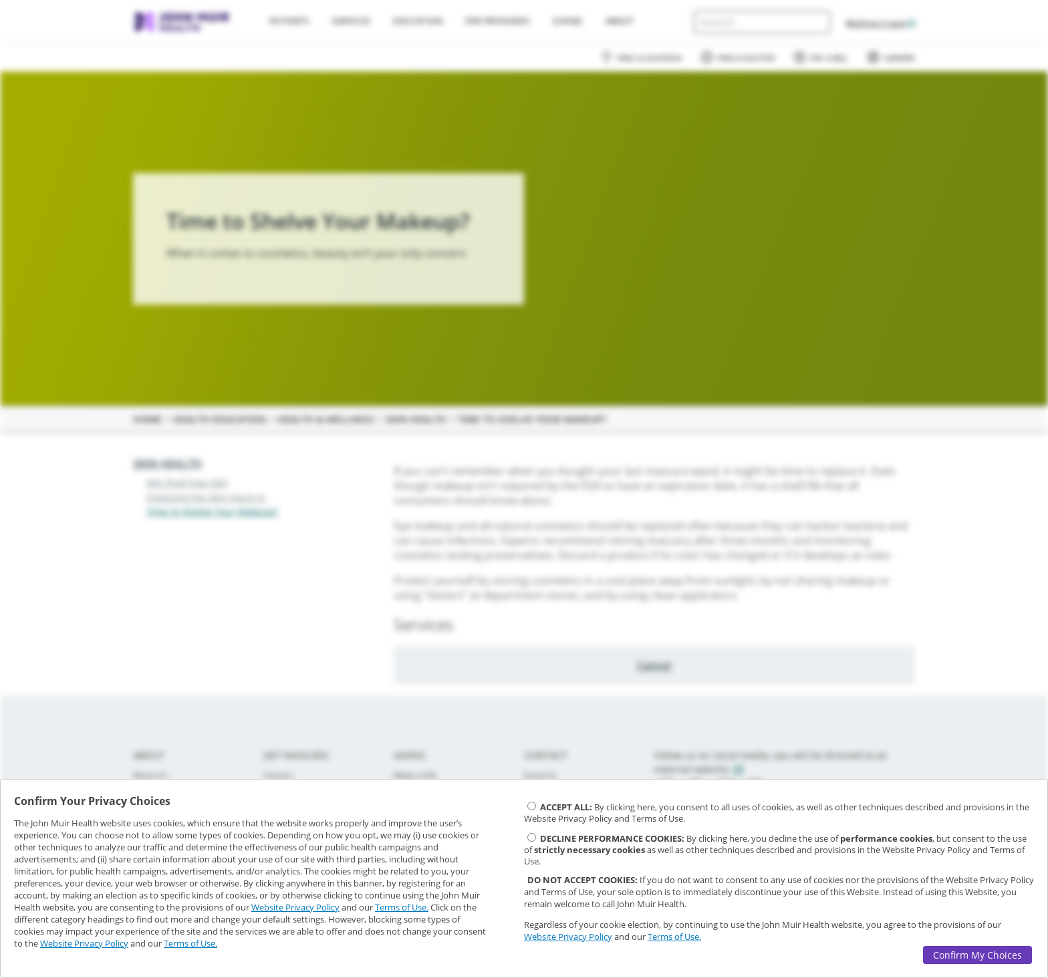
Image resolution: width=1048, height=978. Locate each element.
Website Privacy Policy (295, 907)
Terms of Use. (401, 907)
